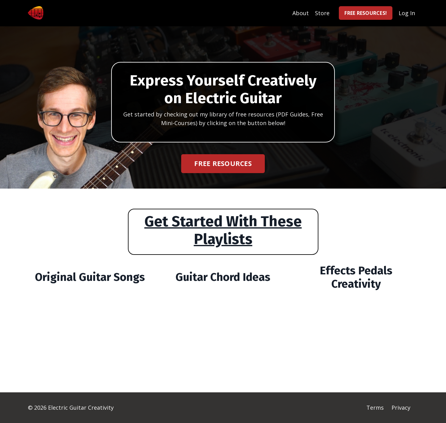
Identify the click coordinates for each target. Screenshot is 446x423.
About (300, 13)
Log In (407, 13)
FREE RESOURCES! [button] (365, 13)
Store (322, 13)
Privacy (400, 407)
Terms (375, 407)
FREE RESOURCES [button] (223, 163)
